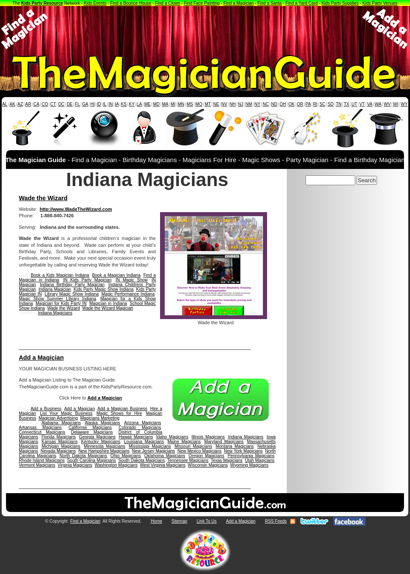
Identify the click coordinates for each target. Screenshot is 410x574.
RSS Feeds (276, 521)
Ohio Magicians (125, 455)
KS (124, 104)
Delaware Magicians (92, 432)
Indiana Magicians (55, 313)
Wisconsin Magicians (208, 465)
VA (370, 104)
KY (131, 104)
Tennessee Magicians (187, 460)
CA (36, 104)
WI (395, 104)
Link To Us (207, 521)
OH (282, 104)
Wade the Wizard (43, 198)
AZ (20, 104)
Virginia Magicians (75, 465)
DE (70, 104)
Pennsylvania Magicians (251, 455)
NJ (240, 104)
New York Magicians (243, 451)
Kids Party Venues (380, 3)
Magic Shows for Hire (119, 413)
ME (147, 104)
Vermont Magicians (37, 465)
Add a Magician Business (122, 408)
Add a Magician (41, 357)
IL (105, 104)
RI (315, 104)
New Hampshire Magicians (103, 451)
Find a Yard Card (301, 3)
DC (61, 104)
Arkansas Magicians (40, 427)
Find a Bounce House (130, 3)
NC (266, 104)
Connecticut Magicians (42, 432)
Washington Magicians (116, 465)
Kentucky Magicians (101, 441)
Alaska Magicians (102, 422)
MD (156, 104)
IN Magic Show (132, 280)
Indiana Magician (55, 289)
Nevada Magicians (58, 451)
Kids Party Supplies (340, 3)
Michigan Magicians (61, 446)
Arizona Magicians (142, 422)
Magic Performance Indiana (127, 294)
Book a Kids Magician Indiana (60, 275)
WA (378, 104)
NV (224, 104)
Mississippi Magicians (150, 446)
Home (156, 521)
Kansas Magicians (59, 441)
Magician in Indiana (108, 303)
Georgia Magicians (97, 437)
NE (216, 104)
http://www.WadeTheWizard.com (76, 209)
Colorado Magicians (140, 427)
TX (346, 104)
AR (28, 104)
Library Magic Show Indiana (71, 294)
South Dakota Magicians (142, 460)
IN (110, 104)
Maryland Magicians (224, 441)
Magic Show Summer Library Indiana (57, 298)
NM (249, 104)
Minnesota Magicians (104, 446)
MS (190, 104)
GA (85, 104)
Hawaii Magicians (136, 437)
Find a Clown (167, 3)
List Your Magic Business (66, 413)
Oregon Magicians (206, 455)
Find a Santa (269, 3)
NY (257, 104)
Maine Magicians (184, 441)
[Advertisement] (205, 29)
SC (322, 104)
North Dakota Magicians (83, 455)
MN (181, 104)
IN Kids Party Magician (87, 280)
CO (45, 104)
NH (232, 104)
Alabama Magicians (61, 422)
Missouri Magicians (193, 446)
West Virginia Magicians (162, 465)
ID (99, 104)
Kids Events (95, 3)
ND (274, 104)
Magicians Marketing (99, 418)
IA (117, 104)
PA (308, 104)
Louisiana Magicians (144, 441)
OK (291, 104)
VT (362, 104)
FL (77, 104)
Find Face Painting (202, 3)
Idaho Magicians (172, 437)
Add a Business (45, 408)
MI (173, 104)
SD (331, 104)
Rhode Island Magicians (42, 460)
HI (92, 104)
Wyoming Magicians (249, 465)
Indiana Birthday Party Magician (72, 284)
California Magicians (90, 427)
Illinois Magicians (208, 437)
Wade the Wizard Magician (107, 308)
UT (354, 104)
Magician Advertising (58, 418)
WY (404, 104)
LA (139, 104)
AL (4, 104)
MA (165, 104)
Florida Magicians (59, 437)
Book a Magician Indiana (116, 275)
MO (199, 104)
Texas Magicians (226, 460)
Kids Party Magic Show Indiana (104, 289)
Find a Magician (238, 3)
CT (53, 104)
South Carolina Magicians (91, 460)
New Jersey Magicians (153, 451)
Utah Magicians (259, 460)
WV (387, 104)
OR (300, 104)
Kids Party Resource (42, 3)
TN (339, 104)
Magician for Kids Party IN (61, 303)
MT (208, 104)
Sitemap (179, 521)
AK (12, 104)
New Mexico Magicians (200, 451)
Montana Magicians (235, 446)
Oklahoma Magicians (164, 455)
